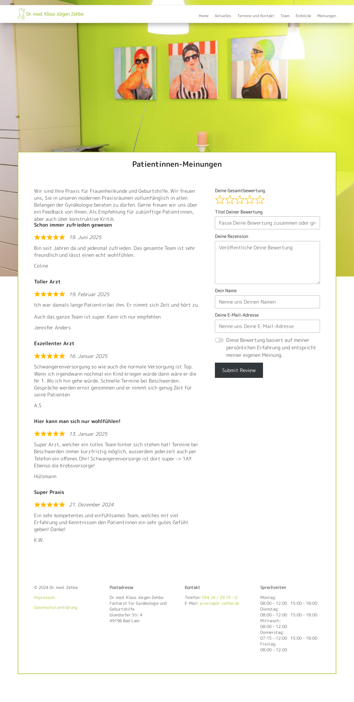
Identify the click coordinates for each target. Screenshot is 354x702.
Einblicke (303, 16)
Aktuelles (223, 16)
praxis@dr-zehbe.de (219, 603)
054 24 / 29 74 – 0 (219, 597)
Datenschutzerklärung (55, 607)
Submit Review (239, 370)
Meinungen (326, 16)
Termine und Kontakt (255, 16)
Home (204, 16)
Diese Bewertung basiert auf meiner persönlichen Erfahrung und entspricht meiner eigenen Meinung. (271, 347)
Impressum (44, 597)
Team (285, 16)
